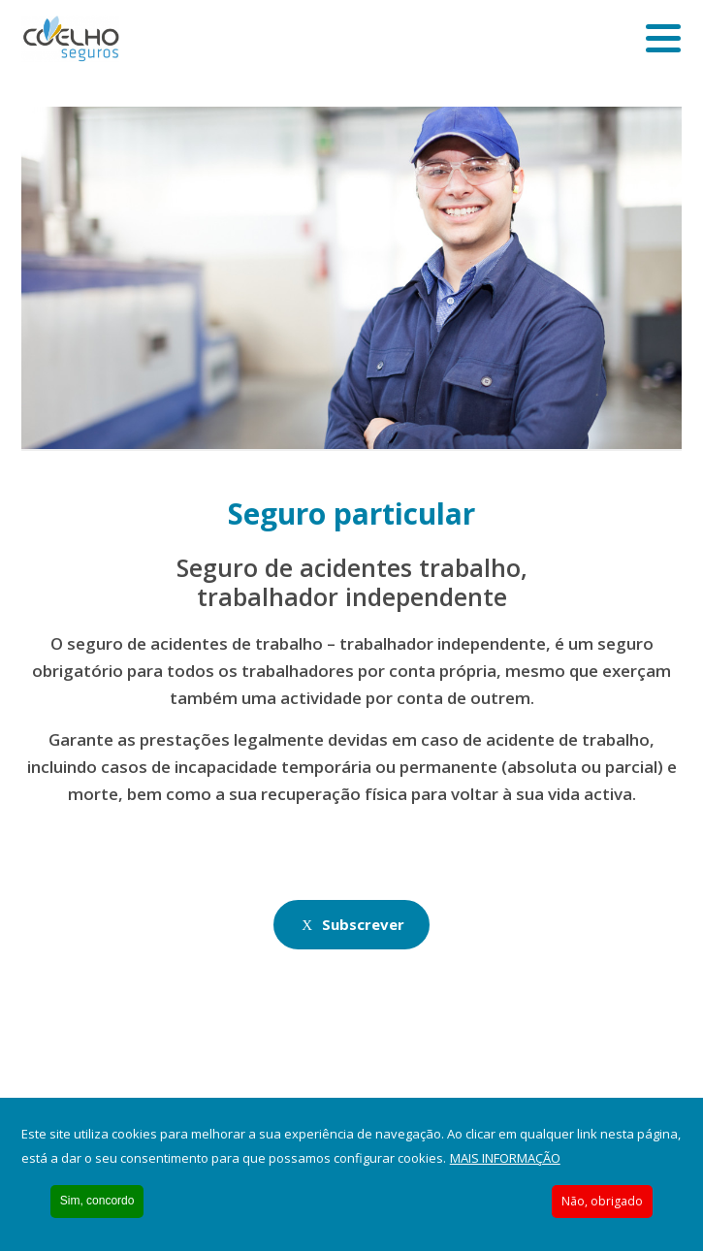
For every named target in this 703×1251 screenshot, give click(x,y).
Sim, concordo (97, 1200)
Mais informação (505, 1158)
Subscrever (363, 924)
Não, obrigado (602, 1201)
